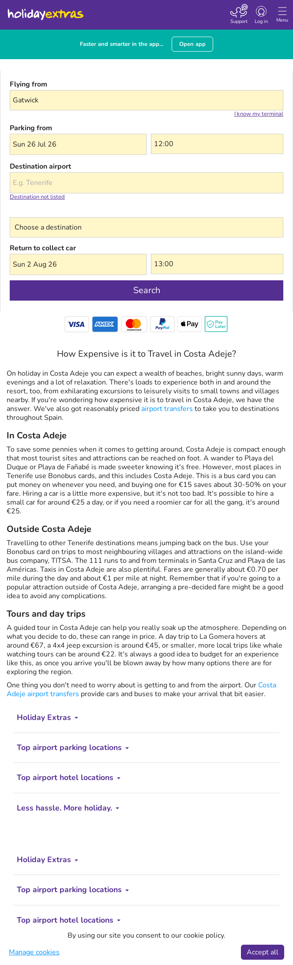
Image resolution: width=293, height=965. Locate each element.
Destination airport (40, 166)
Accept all (262, 952)
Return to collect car (43, 248)
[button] (78, 144)
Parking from (31, 128)
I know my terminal (258, 113)
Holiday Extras (45, 10)
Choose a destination (44, 211)
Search (146, 290)
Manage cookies (34, 952)
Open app (192, 44)
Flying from (28, 84)
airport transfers (166, 409)
